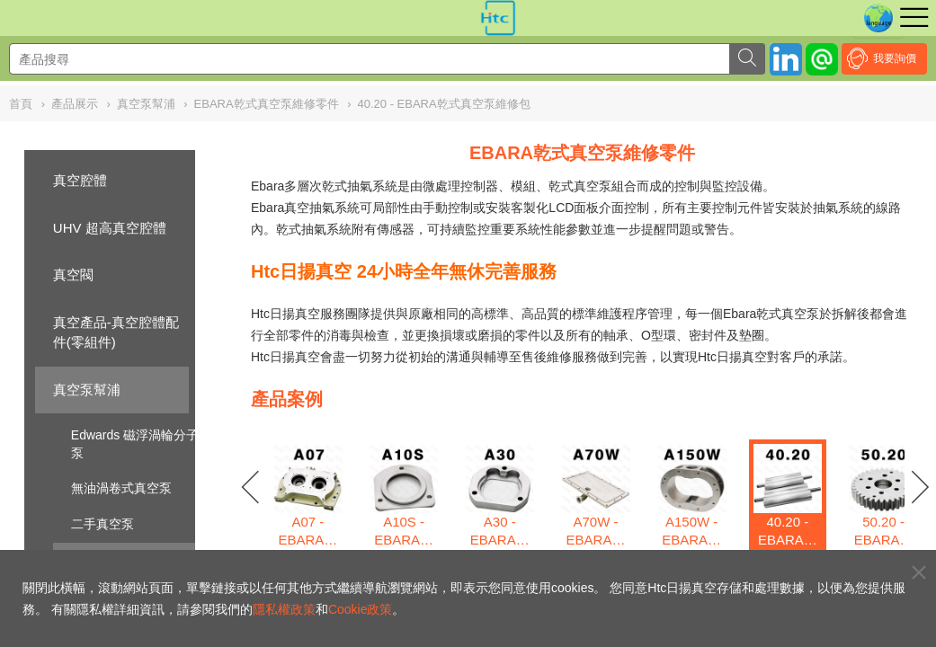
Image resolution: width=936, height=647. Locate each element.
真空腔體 (80, 180)
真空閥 (73, 274)
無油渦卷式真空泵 (121, 488)
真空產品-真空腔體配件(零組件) (116, 332)
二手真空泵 (102, 524)
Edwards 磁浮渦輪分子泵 (135, 444)
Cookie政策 (360, 609)
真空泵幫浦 (86, 389)
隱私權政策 (284, 609)
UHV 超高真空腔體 (109, 227)
